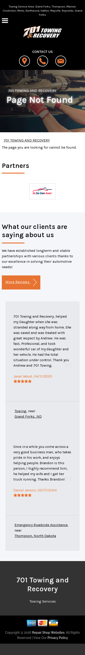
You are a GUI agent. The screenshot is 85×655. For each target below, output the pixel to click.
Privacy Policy (58, 638)
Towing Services (42, 601)
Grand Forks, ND (28, 416)
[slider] (22, 381)
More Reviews (20, 282)
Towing (20, 411)
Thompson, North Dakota (35, 536)
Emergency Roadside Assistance (41, 525)
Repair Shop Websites (47, 632)
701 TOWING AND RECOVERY (32, 90)
